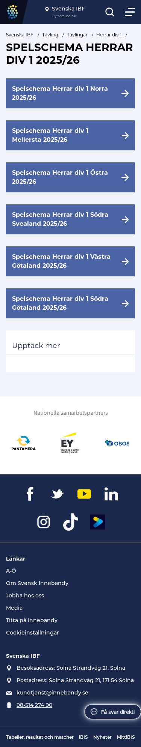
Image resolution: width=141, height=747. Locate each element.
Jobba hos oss (25, 596)
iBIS (83, 737)
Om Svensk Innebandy (37, 583)
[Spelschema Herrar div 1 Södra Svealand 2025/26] (70, 219)
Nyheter (102, 737)
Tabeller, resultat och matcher (40, 737)
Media (14, 608)
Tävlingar (77, 35)
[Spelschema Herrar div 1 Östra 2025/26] (70, 177)
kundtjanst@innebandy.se (52, 693)
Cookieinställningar (32, 633)
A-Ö (11, 571)
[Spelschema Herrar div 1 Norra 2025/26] (70, 93)
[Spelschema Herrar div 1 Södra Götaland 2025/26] (70, 303)
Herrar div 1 (108, 35)
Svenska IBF (19, 35)
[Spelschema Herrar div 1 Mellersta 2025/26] (70, 135)
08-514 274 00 (34, 705)
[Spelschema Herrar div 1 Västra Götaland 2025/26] (70, 261)
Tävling (50, 35)
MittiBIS (126, 737)
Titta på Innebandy (32, 621)
